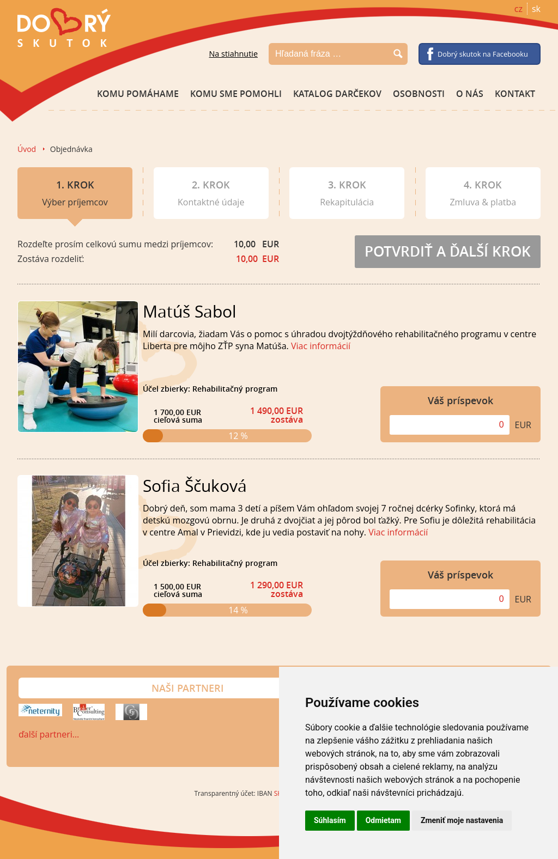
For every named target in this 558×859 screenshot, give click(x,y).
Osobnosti (419, 94)
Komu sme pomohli (236, 94)
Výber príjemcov (75, 198)
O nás (469, 94)
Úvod (26, 149)
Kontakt (515, 94)
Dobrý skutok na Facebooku (483, 54)
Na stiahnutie (233, 53)
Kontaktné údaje (211, 193)
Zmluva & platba (483, 193)
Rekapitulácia (347, 193)
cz (518, 9)
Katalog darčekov (337, 94)
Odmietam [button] (383, 820)
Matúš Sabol (189, 311)
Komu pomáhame (138, 94)
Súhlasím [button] (330, 820)
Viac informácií (320, 346)
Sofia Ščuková (195, 486)
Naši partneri (187, 687)
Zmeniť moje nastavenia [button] (462, 820)
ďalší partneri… (49, 734)
